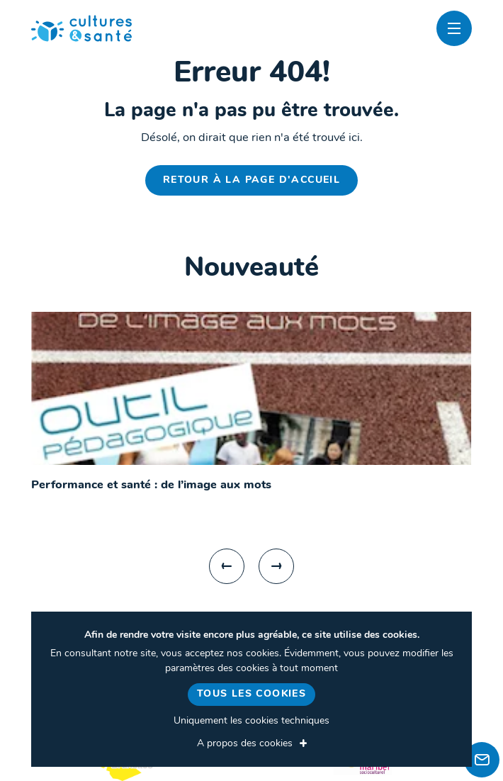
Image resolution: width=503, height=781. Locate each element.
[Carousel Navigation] (251, 566)
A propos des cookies (245, 743)
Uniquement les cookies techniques (251, 721)
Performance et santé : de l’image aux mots (151, 485)
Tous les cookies (251, 694)
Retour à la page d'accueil (251, 180)
